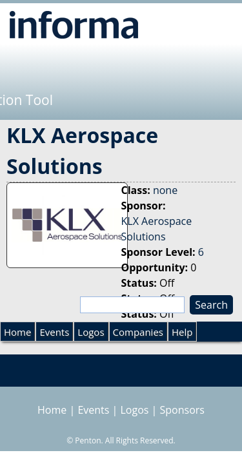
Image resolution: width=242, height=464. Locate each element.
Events (54, 331)
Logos (90, 331)
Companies (138, 331)
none (165, 190)
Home (17, 331)
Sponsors (182, 410)
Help (182, 331)
